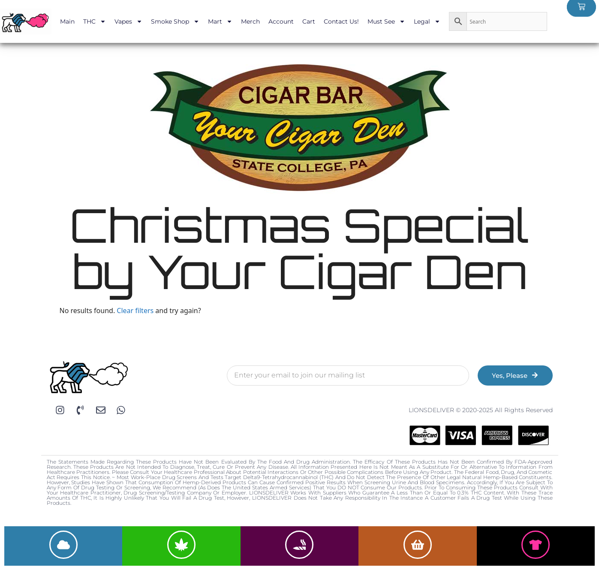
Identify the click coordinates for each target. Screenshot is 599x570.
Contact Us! (341, 21)
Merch (250, 21)
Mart (220, 21)
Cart (308, 21)
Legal (427, 21)
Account (281, 21)
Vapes (128, 21)
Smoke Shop (175, 21)
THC (94, 21)
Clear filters (135, 310)
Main (67, 21)
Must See (386, 21)
